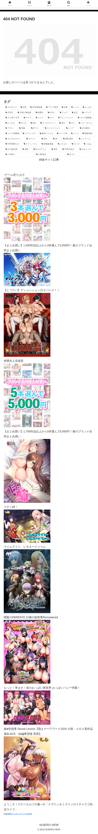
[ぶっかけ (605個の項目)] (10, 123)
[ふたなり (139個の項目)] (63, 144)
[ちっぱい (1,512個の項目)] (87, 107)
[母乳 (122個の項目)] (55, 149)
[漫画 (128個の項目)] (26, 149)
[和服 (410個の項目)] (23, 128)
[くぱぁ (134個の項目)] (88, 144)
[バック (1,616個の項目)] (75, 107)
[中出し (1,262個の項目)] (52, 112)
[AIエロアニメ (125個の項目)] (41, 149)
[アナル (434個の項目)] (10, 128)
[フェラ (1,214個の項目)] (64, 112)
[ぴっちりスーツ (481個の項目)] (48, 123)
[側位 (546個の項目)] (33, 123)
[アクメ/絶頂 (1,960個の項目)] (52, 107)
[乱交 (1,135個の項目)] (75, 112)
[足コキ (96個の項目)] (80, 154)
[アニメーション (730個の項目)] (66, 117)
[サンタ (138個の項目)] (76, 144)
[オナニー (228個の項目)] (32, 139)
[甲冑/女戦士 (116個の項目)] (69, 149)
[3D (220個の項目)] (56, 139)
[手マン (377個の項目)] (36, 128)
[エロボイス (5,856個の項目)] (11, 107)
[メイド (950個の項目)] (40, 117)
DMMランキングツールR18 (18, 814)
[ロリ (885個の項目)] (51, 117)
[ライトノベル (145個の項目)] (31, 144)
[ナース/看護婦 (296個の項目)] (12, 133)
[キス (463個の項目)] (72, 123)
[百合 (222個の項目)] (45, 139)
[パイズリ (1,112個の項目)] (87, 112)
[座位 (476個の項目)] (62, 123)
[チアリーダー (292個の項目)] (29, 133)
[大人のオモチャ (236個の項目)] (14, 139)
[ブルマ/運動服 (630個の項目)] (85, 117)
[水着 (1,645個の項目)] (64, 107)
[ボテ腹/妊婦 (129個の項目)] (12, 149)
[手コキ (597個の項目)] (23, 123)
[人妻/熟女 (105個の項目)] (50, 154)
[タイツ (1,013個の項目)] (28, 117)
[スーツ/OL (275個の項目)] (62, 133)
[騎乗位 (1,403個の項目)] (40, 112)
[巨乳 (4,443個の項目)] (23, 107)
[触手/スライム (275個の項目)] (46, 133)
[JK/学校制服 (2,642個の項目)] (36, 107)
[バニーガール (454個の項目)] (85, 123)
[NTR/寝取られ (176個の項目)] (13, 144)
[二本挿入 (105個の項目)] (19, 154)
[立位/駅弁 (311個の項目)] (86, 128)
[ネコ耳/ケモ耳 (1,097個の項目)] (13, 117)
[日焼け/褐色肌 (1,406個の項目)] (25, 112)
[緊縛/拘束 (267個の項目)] (87, 133)
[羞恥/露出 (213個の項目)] (69, 139)
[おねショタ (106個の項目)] (86, 149)
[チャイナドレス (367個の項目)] (53, 128)
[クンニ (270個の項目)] (75, 133)
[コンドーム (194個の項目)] (85, 139)
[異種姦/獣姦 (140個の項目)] (48, 144)
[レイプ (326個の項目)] (71, 128)
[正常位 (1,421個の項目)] (10, 112)
